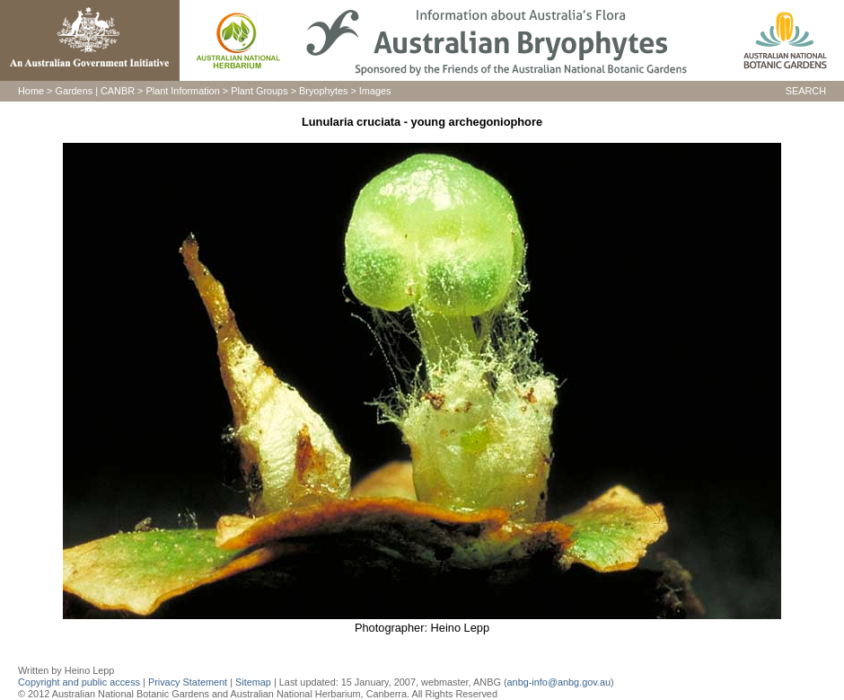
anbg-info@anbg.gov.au (559, 682)
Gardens (73, 90)
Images (375, 90)
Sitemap (253, 682)
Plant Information (183, 90)
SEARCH (806, 90)
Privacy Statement (189, 682)
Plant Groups (259, 90)
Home (31, 90)
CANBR (118, 90)
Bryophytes (323, 90)
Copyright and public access (79, 682)
